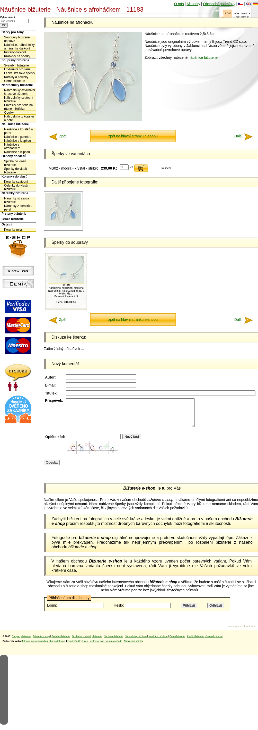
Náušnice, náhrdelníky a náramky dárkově (19, 46)
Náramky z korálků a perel (18, 207)
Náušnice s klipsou (17, 152)
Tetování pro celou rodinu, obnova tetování (44, 646)
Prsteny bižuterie (14, 213)
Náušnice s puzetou (17, 137)
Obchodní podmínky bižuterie (87, 641)
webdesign (233, 631)
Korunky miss (13, 229)
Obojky (9, 112)
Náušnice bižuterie (15, 124)
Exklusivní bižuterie (17, 69)
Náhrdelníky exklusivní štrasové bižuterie (19, 92)
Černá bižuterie (14, 81)
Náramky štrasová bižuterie (16, 200)
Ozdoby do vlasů (14, 156)
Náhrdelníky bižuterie (17, 85)
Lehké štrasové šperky (19, 73)
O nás (179, 4)
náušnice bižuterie (203, 57)
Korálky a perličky (16, 77)
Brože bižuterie (13, 219)
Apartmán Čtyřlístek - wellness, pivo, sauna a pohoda (94, 646)
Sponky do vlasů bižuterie (15, 170)
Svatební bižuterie (16, 65)
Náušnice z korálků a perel (18, 131)
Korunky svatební (16, 181)
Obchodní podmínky (219, 4)
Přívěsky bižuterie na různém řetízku (18, 107)
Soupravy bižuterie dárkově (17, 39)
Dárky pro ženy (13, 32)
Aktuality (193, 4)
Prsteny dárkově (15, 52)
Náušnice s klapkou (17, 140)
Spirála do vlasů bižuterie (15, 163)
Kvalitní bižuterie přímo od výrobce (205, 641)
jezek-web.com (247, 631)
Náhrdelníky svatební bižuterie (18, 99)
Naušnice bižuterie (113, 641)
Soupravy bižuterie (15, 60)
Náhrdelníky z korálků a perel (19, 118)
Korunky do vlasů (15, 176)
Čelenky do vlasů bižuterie (16, 187)
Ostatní (7, 224)
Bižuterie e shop (41, 641)
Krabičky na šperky (17, 56)
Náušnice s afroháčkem (12, 146)
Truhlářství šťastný (133, 646)
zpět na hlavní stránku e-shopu (132, 136)
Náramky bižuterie (15, 193)
